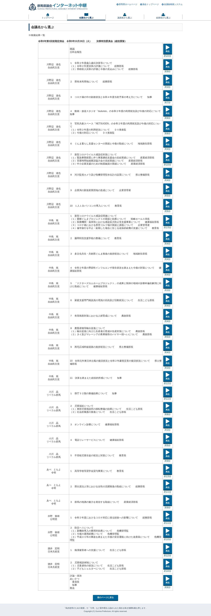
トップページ (48, 18)
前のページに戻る (105, 597)
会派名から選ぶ (163, 18)
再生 (168, 51)
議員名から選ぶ (125, 18)
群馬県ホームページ (128, 4)
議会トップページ (150, 4)
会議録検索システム (173, 4)
